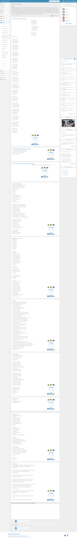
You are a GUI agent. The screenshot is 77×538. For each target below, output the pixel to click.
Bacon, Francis (4, 26)
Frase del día (68, 139)
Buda (3, 49)
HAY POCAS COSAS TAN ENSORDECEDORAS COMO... (24, 163)
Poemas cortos (65, 170)
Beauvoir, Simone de (5, 30)
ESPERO (14, 300)
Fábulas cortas (65, 174)
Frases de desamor (66, 172)
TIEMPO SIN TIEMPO (16, 184)
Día (65, 6)
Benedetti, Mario (5, 36)
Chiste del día (68, 129)
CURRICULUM (15, 414)
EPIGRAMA (14, 464)
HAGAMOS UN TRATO (17, 238)
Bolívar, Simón (4, 42)
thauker (73, 113)
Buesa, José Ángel (5, 51)
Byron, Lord (4, 55)
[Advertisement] (21, 27)
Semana (68, 6)
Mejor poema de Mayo (68, 58)
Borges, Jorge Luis (5, 44)
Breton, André (4, 46)
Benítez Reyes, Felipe (5, 38)
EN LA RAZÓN (15, 398)
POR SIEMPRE (15, 354)
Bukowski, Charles (5, 53)
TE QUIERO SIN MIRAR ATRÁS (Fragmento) (21, 149)
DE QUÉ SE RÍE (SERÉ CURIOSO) (19, 18)
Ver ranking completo (68, 23)
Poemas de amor (65, 171)
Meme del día (68, 117)
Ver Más (3, 57)
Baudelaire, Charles (5, 28)
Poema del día (68, 149)
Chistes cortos (65, 169)
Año (74, 6)
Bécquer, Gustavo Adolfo (5, 33)
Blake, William (4, 40)
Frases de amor (65, 173)
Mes (71, 6)
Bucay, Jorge (4, 48)
